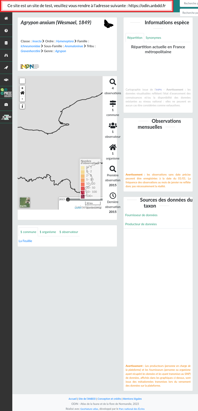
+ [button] (22, 88)
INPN (159, 90)
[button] (22, 93)
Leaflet (78, 207)
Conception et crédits (109, 398)
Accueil (70, 398)
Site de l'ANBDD (86, 398)
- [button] (22, 98)
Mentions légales (134, 398)
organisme (49, 232)
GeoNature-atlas (88, 408)
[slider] (68, 199)
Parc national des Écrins (132, 408)
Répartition (135, 38)
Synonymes (155, 38)
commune (28, 232)
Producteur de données (142, 224)
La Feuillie (26, 241)
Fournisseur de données (142, 215)
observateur (71, 232)
